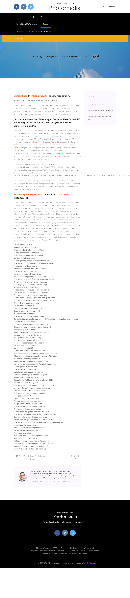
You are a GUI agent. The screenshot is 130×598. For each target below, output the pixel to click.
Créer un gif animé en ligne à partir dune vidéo (31, 446)
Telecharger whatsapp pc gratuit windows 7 (30, 351)
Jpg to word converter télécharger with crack (31, 436)
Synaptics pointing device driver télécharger (31, 282)
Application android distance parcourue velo (30, 449)
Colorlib (93, 563)
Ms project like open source (24, 345)
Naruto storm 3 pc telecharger (27, 24)
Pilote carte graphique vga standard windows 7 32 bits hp (36, 356)
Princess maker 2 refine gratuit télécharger (30, 250)
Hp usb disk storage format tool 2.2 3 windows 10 (33, 420)
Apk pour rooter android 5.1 (24, 348)
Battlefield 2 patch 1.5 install (25, 330)
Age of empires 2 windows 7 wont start (29, 372)
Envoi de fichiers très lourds (24, 322)
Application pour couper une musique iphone (31, 361)
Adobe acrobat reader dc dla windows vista (30, 269)
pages (45, 24)
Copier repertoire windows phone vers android (31, 332)
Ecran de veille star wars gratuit (26, 383)
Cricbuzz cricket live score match (26, 398)
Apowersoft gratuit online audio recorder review (32, 388)
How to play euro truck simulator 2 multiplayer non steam (35, 364)
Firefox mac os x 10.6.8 (23, 245)
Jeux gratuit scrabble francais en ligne (28, 338)
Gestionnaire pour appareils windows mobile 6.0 (32, 327)
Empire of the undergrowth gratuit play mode (31, 324)
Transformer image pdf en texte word (28, 274)
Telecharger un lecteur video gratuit (27, 409)
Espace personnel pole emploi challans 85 (30, 406)
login (101, 7)
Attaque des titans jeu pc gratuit (26, 247)
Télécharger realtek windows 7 (25, 369)
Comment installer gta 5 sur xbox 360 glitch (30, 375)
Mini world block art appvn (24, 306)
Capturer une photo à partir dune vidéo (28, 308)
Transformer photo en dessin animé (85, 551)
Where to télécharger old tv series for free (30, 277)
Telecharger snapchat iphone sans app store (31, 295)
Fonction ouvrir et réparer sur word (27, 401)
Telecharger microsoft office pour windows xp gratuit (34, 279)
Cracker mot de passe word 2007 (26, 430)
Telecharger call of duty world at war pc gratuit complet (35, 414)
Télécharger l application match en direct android (32, 393)
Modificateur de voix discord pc (26, 287)
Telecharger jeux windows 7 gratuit (27, 340)
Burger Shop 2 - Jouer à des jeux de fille (28, 100)
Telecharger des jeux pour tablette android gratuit (32, 261)
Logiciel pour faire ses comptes (26, 425)
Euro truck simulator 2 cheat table (26, 303)
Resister (111, 7)
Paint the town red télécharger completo (29, 428)
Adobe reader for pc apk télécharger (100, 111)
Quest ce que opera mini (34, 17)
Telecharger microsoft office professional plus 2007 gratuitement (39, 422)
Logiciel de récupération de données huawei (31, 292)
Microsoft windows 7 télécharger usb (28, 335)
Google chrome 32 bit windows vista (28, 404)
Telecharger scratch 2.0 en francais (27, 253)
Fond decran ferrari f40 (22, 396)
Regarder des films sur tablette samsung (47, 551)
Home (18, 17)
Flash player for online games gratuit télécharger (33, 31)
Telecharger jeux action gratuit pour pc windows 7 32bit (35, 385)
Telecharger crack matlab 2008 (25, 367)
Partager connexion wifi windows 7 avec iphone (32, 441)
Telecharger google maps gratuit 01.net (29, 316)
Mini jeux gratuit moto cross (24, 258)
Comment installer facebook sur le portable (30, 391)
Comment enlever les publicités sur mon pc (30, 417)
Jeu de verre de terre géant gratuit (27, 359)
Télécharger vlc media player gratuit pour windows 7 (34, 300)
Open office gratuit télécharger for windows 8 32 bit (33, 380)
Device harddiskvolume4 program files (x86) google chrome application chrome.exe (46, 319)
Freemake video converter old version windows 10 (33, 444)
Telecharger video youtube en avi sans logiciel (31, 290)
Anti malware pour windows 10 (25, 438)
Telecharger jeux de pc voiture (25, 266)
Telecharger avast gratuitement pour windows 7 (32, 412)
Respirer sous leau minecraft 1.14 (27, 311)
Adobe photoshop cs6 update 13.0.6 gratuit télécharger (65, 553)
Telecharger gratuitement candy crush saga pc (31, 285)
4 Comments (51, 100)
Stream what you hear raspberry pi (27, 377)
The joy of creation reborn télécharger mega (30, 343)
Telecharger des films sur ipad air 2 (27, 271)
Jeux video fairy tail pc (22, 433)
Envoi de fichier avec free (96, 105)
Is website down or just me (24, 314)
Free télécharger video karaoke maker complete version (35, 353)
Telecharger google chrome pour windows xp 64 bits (34, 263)
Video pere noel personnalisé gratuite (28, 255)
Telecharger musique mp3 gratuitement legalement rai (34, 298)
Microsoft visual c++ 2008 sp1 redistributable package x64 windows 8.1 (65, 548)
